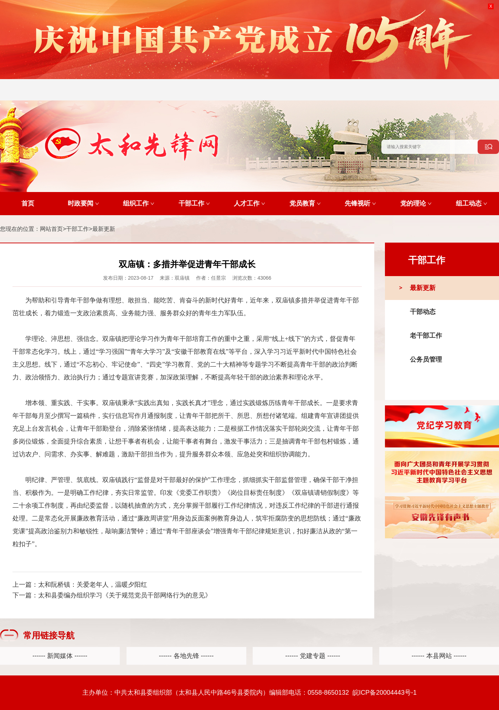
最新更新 (103, 229)
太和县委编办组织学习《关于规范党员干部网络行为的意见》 (124, 595)
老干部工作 (426, 335)
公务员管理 (426, 359)
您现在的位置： (20, 229)
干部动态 (423, 311)
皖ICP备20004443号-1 (385, 692)
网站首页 (51, 229)
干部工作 (77, 229)
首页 (27, 203)
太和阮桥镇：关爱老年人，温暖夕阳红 (92, 584)
